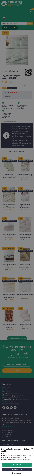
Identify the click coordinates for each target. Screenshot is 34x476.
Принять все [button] (17, 465)
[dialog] (17, 238)
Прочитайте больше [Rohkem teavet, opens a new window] (7, 461)
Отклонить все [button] (17, 469)
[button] (17, 473)
